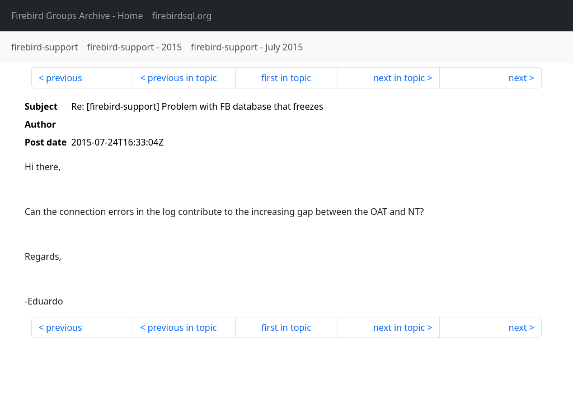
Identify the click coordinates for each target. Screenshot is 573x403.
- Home (77, 16)
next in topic (399, 78)
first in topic (286, 78)
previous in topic (182, 78)
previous (64, 78)
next (518, 78)
